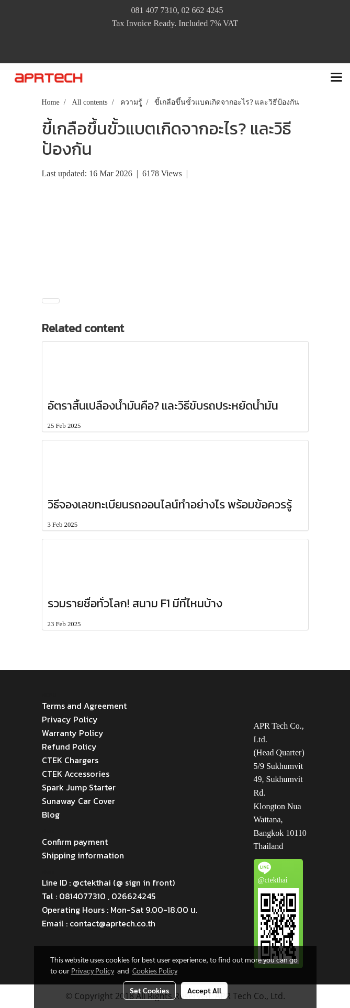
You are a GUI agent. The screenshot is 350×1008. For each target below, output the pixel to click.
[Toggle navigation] (336, 77)
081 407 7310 (154, 10)
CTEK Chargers (70, 760)
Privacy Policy (70, 719)
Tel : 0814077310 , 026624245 (98, 896)
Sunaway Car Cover (78, 801)
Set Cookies (149, 990)
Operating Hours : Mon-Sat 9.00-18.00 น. (119, 909)
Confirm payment (75, 841)
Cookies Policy (154, 970)
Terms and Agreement (84, 705)
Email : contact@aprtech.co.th (98, 923)
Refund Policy (69, 746)
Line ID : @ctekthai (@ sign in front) (108, 882)
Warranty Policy (73, 733)
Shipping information (83, 855)
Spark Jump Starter (79, 787)
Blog (51, 814)
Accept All (204, 990)
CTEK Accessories (75, 773)
